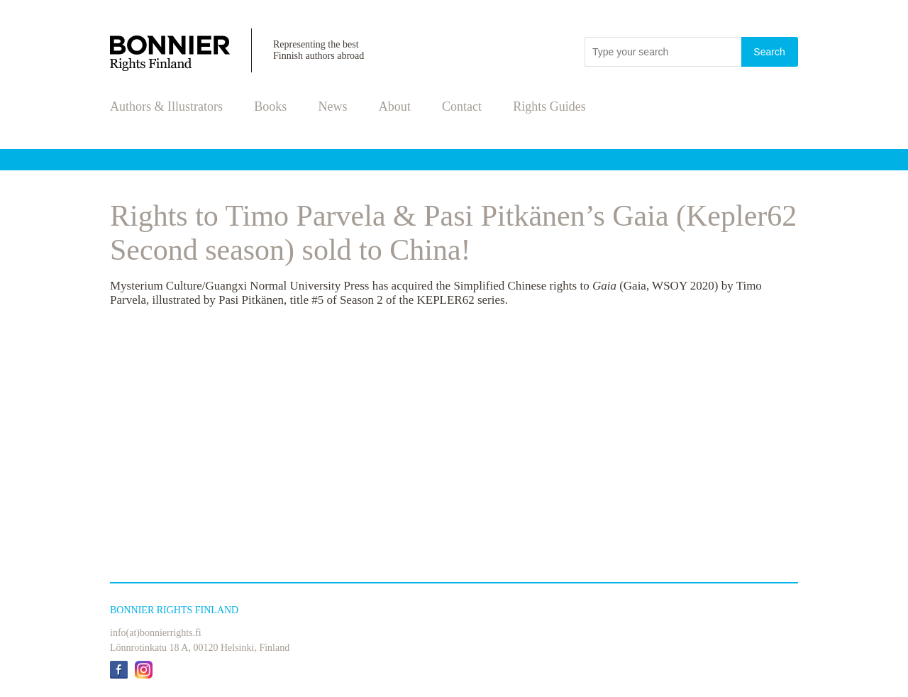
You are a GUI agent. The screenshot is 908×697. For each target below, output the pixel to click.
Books (270, 106)
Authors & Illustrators (166, 106)
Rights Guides (549, 106)
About (395, 106)
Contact (462, 106)
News (333, 106)
